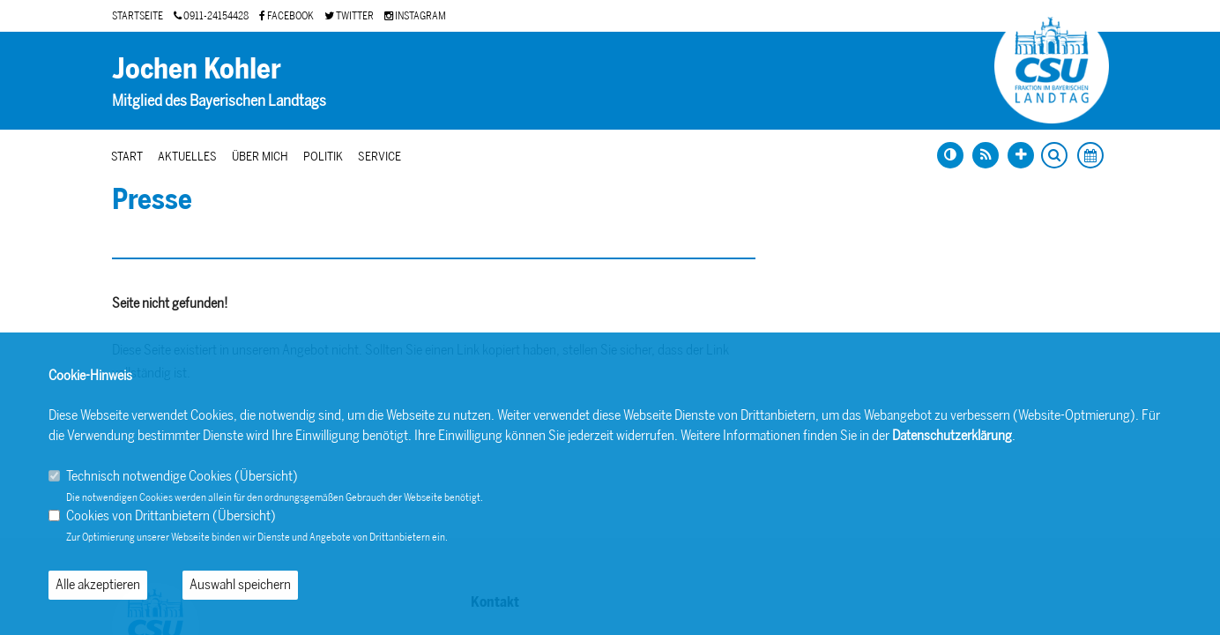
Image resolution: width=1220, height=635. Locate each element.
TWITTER (349, 16)
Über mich (260, 156)
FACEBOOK (286, 16)
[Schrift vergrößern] (1021, 155)
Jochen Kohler (196, 69)
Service (379, 156)
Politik (323, 156)
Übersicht (266, 475)
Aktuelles (187, 156)
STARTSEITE (137, 16)
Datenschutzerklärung (952, 435)
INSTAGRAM (415, 16)
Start (127, 156)
